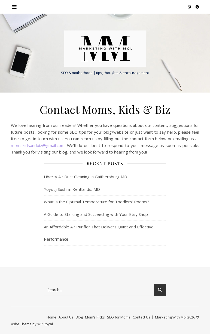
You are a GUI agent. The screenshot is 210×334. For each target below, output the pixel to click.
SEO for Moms (118, 317)
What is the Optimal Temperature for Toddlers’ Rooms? (96, 201)
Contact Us (141, 317)
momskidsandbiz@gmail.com (38, 145)
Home (51, 317)
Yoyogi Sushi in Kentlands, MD (72, 189)
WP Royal (45, 323)
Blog (79, 317)
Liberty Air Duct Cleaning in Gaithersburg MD (85, 176)
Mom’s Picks (95, 317)
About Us (66, 317)
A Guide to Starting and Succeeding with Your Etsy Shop (96, 214)
